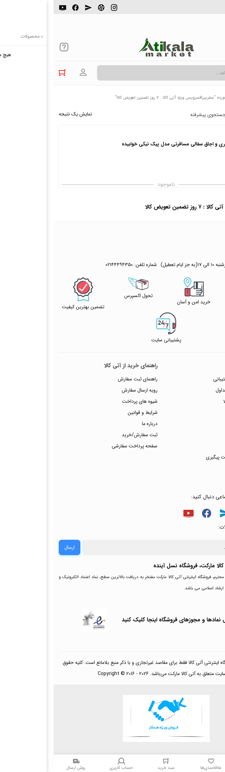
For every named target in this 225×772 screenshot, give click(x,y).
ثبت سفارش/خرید (86, 435)
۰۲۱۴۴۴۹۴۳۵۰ (196, 10)
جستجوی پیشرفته (154, 115)
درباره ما (96, 423)
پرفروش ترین (198, 115)
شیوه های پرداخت (86, 401)
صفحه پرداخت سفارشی (81, 446)
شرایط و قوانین (89, 412)
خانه (216, 97)
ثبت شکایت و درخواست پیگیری (183, 457)
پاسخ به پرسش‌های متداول (188, 390)
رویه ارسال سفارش (86, 390)
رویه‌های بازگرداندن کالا (192, 401)
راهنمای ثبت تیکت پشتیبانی (187, 379)
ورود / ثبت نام (200, 446)
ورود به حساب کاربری (29, 72)
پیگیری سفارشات (199, 423)
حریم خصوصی (200, 412)
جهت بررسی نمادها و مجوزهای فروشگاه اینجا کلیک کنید (132, 619)
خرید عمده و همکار (196, 468)
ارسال (16, 547)
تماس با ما (204, 435)
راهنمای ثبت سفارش (84, 379)
